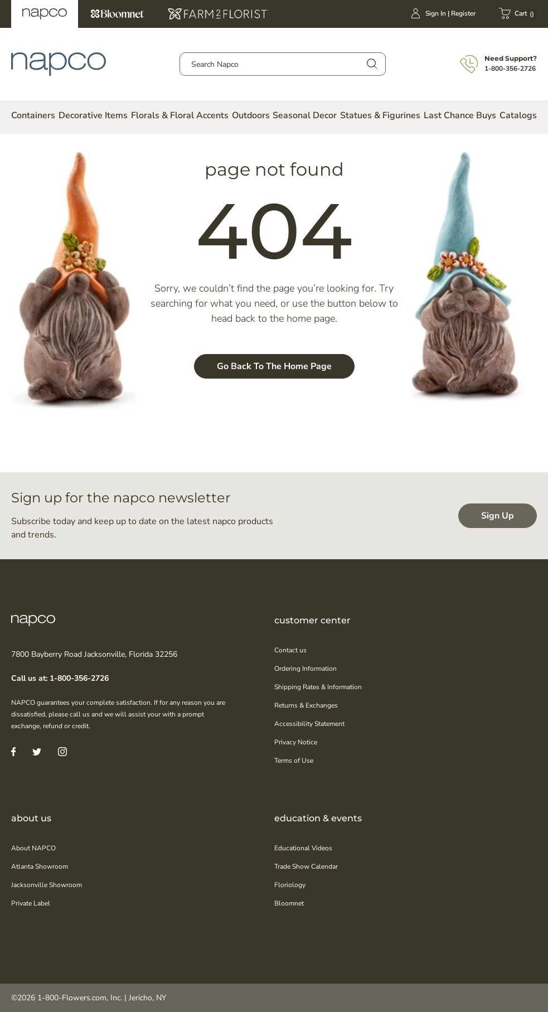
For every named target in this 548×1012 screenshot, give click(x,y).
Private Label (30, 903)
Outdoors (251, 115)
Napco (44, 14)
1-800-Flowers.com (71, 997)
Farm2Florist (218, 14)
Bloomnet (117, 14)
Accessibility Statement (309, 723)
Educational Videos (303, 848)
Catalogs (518, 115)
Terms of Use (293, 760)
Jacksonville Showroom (46, 884)
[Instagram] (62, 751)
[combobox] (283, 64)
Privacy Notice (295, 742)
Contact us (290, 650)
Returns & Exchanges (306, 705)
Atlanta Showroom (39, 866)
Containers (33, 115)
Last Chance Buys (460, 115)
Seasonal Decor (305, 115)
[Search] (371, 63)
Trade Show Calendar (306, 866)
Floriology (289, 884)
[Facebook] (13, 751)
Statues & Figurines (380, 115)
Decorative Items (93, 115)
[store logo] (58, 64)
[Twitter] (36, 751)
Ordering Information (305, 668)
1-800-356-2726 (510, 68)
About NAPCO (33, 848)
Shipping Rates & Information (318, 686)
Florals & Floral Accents (180, 115)
